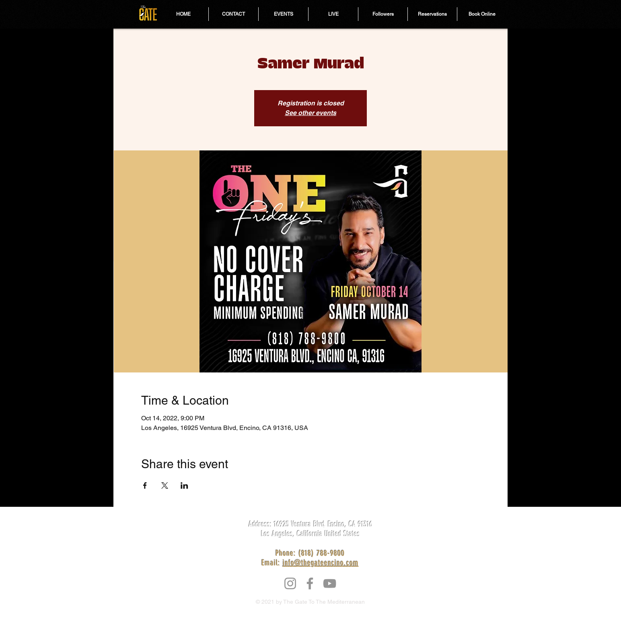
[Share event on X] (165, 485)
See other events (310, 113)
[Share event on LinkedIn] (184, 485)
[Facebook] (310, 583)
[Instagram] (290, 583)
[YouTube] (329, 583)
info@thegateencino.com (321, 563)
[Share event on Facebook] (145, 485)
